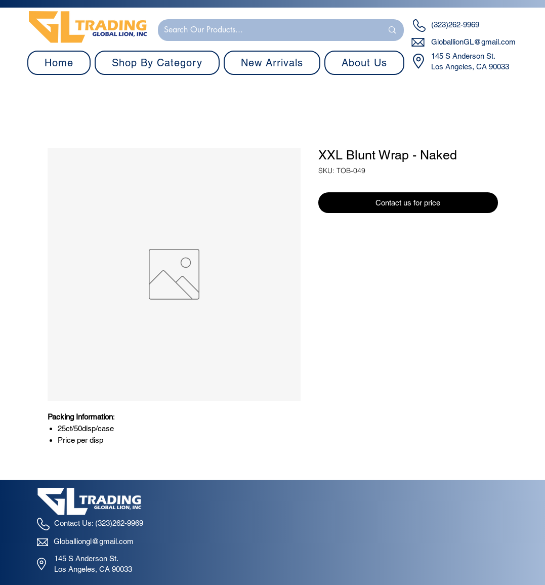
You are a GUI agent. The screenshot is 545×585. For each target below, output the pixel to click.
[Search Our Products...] (266, 30)
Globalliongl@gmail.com (94, 541)
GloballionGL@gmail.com (473, 41)
